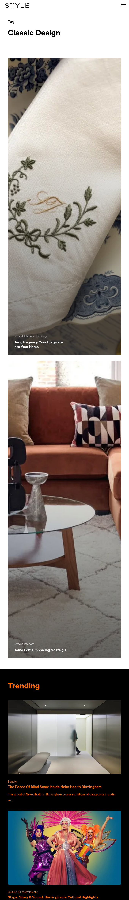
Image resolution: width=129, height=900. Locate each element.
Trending (41, 336)
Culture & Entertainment (23, 892)
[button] (123, 5)
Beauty (12, 781)
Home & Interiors (23, 336)
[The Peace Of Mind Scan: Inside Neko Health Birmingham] (64, 751)
